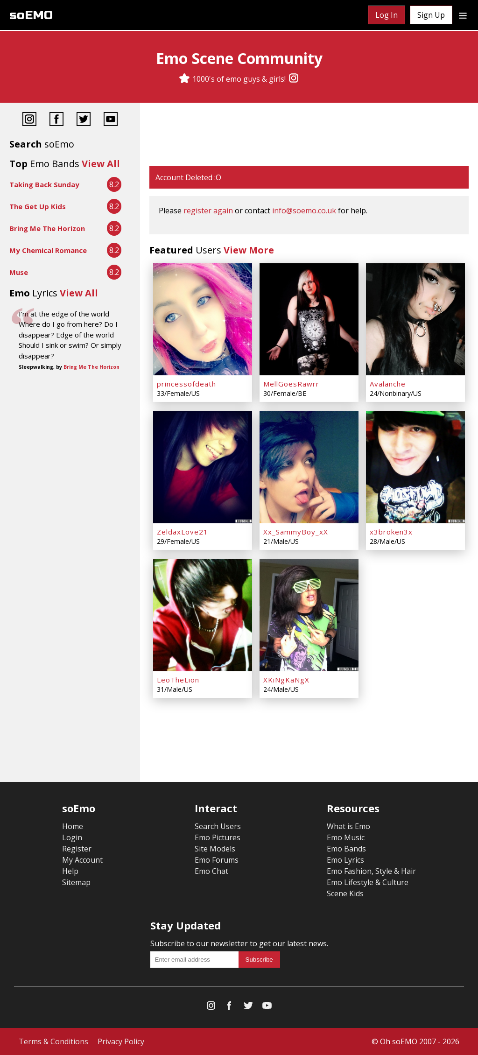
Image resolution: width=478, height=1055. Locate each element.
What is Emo (348, 826)
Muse (18, 272)
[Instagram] (294, 79)
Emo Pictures (217, 837)
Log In (386, 15)
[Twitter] (84, 120)
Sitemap (76, 882)
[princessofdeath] (202, 319)
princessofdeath (186, 383)
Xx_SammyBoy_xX (295, 531)
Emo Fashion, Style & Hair (371, 871)
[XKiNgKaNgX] (309, 615)
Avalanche (388, 383)
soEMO (31, 15)
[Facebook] (56, 120)
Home (72, 826)
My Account (82, 860)
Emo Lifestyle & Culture (367, 882)
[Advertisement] (309, 135)
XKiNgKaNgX (286, 679)
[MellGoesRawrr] (309, 319)
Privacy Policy (121, 1041)
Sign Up (431, 15)
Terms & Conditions (53, 1041)
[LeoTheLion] (202, 615)
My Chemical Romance (48, 250)
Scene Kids (345, 893)
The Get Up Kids (37, 206)
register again (208, 210)
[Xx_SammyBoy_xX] (309, 467)
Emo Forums (217, 860)
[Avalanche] (415, 319)
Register (76, 849)
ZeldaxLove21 (182, 531)
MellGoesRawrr (291, 383)
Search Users (218, 826)
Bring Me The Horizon (47, 228)
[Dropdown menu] (463, 15)
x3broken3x (391, 531)
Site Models (215, 849)
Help (70, 871)
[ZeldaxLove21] (202, 467)
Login (72, 837)
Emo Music (346, 837)
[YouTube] (111, 120)
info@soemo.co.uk (304, 210)
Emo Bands (346, 849)
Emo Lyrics (345, 860)
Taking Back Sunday (44, 184)
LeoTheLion (178, 679)
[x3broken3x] (415, 467)
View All (101, 163)
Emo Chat (211, 871)
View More (249, 250)
